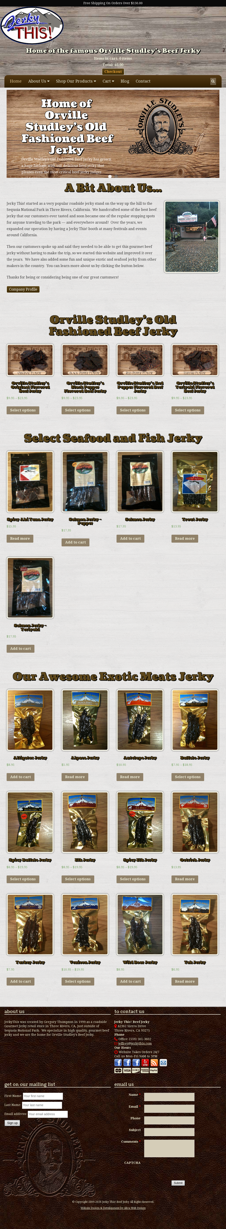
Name (135, 1094)
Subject (135, 1130)
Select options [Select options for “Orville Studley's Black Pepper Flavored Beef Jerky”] (78, 410)
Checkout (113, 72)
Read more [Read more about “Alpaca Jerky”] (75, 777)
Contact (143, 81)
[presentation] (177, 1169)
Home (16, 81)
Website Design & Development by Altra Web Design (113, 1208)
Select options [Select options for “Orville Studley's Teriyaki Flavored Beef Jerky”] (188, 410)
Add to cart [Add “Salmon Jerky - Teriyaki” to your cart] (20, 649)
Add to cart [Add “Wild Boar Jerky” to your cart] (130, 981)
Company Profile (23, 289)
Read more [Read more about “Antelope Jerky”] (130, 777)
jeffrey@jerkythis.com (133, 1043)
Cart (107, 81)
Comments (131, 1141)
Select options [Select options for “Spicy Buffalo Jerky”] (23, 879)
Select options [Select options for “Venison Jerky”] (78, 981)
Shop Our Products (74, 81)
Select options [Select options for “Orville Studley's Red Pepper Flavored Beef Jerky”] (133, 410)
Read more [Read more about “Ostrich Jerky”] (185, 879)
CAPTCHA (132, 1163)
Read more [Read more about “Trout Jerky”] (185, 538)
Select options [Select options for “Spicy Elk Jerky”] (133, 879)
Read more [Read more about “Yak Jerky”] (185, 981)
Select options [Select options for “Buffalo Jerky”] (188, 777)
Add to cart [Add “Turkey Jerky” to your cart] (20, 981)
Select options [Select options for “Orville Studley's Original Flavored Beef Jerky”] (23, 410)
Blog (125, 81)
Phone (135, 1118)
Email (135, 1106)
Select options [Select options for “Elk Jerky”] (78, 879)
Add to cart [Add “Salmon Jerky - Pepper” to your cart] (75, 542)
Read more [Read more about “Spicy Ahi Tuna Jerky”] (20, 538)
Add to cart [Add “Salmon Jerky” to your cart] (130, 538)
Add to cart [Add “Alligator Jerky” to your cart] (20, 777)
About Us (37, 81)
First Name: (13, 1096)
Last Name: (12, 1105)
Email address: (16, 1114)
